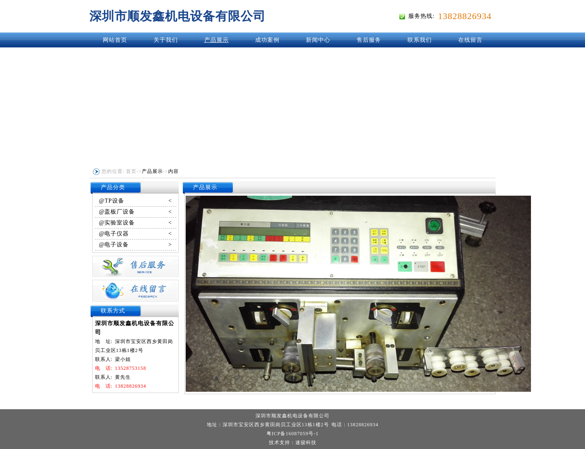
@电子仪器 (135, 234)
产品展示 (216, 40)
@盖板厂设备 (135, 212)
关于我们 (166, 40)
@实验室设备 (135, 223)
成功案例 (267, 40)
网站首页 (115, 40)
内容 (173, 171)
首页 (131, 171)
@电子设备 (135, 245)
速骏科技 (305, 442)
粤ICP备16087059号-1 (292, 433)
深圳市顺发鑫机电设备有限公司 (177, 16)
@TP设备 (135, 201)
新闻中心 (318, 40)
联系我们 (419, 40)
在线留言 (470, 40)
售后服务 (369, 40)
